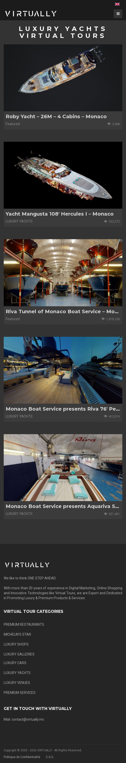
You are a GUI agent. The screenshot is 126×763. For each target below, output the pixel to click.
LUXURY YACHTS (17, 673)
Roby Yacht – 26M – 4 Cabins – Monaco (56, 116)
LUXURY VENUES (17, 683)
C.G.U (49, 757)
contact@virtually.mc (28, 719)
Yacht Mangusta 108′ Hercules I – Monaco (60, 214)
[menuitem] (117, 4)
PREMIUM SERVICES (20, 693)
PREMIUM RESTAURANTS (24, 624)
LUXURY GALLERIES (19, 654)
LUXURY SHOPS (16, 644)
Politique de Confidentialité (22, 757)
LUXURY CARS (15, 663)
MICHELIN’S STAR (17, 634)
